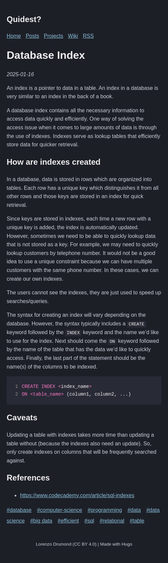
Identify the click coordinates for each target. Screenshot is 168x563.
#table (137, 521)
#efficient (68, 521)
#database (19, 510)
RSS (88, 36)
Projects (53, 36)
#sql (89, 521)
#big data (41, 521)
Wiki (73, 36)
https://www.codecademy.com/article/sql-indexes (77, 495)
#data (134, 510)
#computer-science (59, 510)
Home (14, 36)
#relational (112, 521)
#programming (105, 510)
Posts (32, 36)
